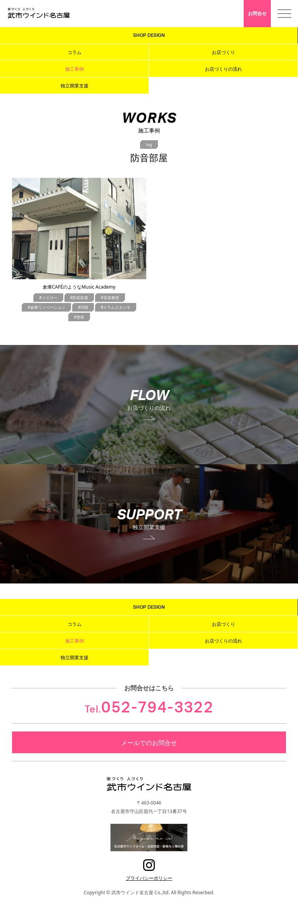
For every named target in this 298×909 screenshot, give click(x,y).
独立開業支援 (74, 85)
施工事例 (74, 68)
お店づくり (223, 52)
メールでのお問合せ (149, 742)
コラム (74, 52)
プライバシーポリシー (149, 877)
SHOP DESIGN (149, 35)
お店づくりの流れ (223, 68)
